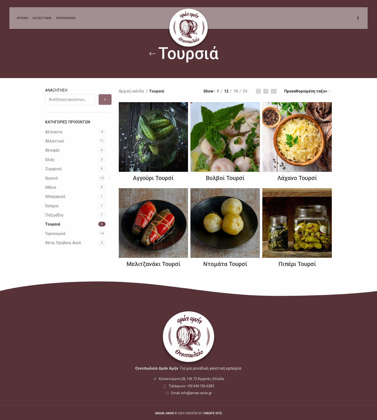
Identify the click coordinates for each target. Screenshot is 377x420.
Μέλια (50, 187)
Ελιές (50, 159)
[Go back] (152, 54)
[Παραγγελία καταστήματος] (308, 91)
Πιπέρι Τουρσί (297, 264)
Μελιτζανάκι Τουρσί (153, 264)
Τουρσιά (52, 224)
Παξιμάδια (54, 215)
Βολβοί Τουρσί (225, 178)
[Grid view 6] (273, 91)
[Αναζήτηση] (105, 99)
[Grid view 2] (258, 91)
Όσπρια (51, 206)
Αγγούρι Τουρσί (153, 178)
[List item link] (188, 386)
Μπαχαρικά (55, 196)
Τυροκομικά (55, 233)
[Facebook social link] (357, 18)
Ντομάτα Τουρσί (225, 264)
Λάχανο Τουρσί (297, 178)
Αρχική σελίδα (132, 91)
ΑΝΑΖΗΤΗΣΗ (56, 90)
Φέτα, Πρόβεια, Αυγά (63, 242)
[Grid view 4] (266, 91)
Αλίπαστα (53, 132)
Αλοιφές (52, 150)
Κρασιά (51, 178)
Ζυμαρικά (53, 169)
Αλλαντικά (54, 141)
